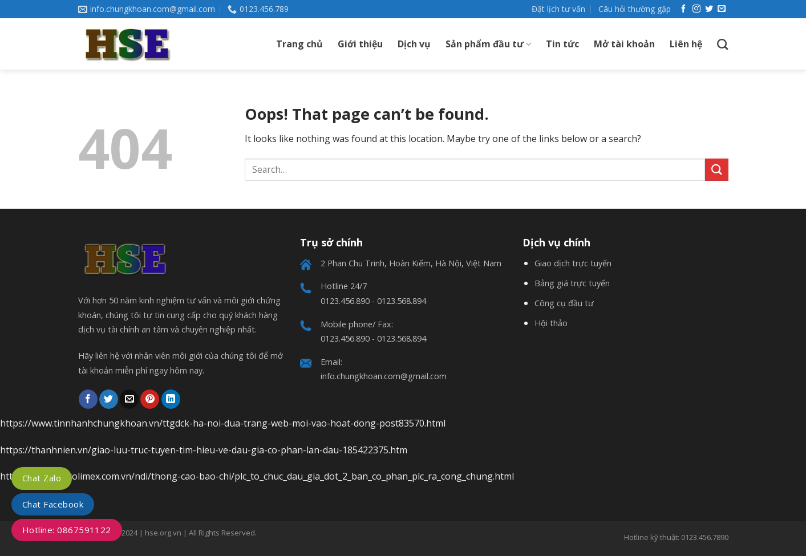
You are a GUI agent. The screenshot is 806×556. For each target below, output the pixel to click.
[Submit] (716, 170)
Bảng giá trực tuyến (572, 283)
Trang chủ (299, 44)
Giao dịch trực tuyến (572, 263)
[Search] (722, 44)
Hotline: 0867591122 (66, 529)
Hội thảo (551, 323)
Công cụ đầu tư (564, 303)
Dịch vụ (414, 44)
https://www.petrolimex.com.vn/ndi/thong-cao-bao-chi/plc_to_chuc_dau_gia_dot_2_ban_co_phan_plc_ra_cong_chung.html (257, 476)
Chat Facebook (52, 504)
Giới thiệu (360, 44)
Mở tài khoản (624, 44)
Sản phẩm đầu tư (488, 44)
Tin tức (562, 44)
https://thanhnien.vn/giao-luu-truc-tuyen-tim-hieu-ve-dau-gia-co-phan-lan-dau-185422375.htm (203, 450)
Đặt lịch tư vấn (558, 8)
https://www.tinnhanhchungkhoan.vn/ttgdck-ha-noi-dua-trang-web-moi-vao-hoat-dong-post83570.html (222, 423)
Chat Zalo (41, 478)
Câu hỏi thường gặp (634, 8)
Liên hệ (686, 44)
